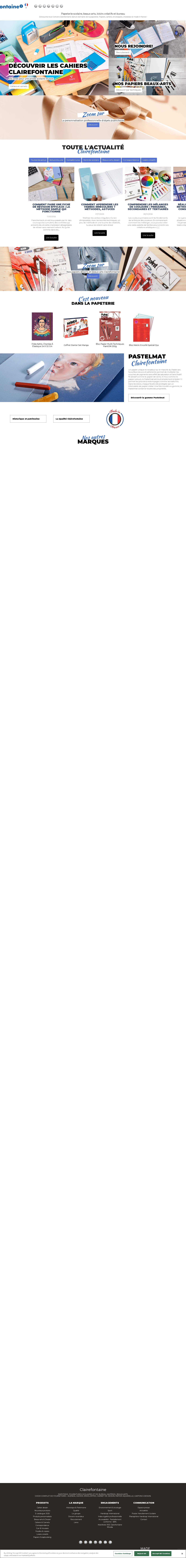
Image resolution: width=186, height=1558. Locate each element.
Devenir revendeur (76, 1517)
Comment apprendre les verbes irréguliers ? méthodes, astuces (76, 199)
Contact (143, 1520)
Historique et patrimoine (26, 419)
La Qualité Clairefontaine (69, 419)
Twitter (155, 6)
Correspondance (131, 160)
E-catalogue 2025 (42, 1514)
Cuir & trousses (42, 1529)
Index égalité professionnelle (110, 1517)
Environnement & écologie (110, 1508)
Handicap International (109, 1514)
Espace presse (144, 1508)
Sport (110, 1511)
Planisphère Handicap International (143, 1517)
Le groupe (76, 1514)
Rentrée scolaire (91, 160)
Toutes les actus (38, 160)
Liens (76, 1523)
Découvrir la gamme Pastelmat (147, 398)
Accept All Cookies (161, 1553)
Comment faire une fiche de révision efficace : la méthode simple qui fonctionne (43, 199)
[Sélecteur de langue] (140, 6)
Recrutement (122, 52)
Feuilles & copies (42, 1532)
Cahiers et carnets (18, 86)
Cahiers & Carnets (42, 1523)
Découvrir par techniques (128, 90)
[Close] (182, 1553)
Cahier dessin (42, 1508)
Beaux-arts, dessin (111, 160)
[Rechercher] (34, 6)
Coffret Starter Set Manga (76, 345)
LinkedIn (172, 6)
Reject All (141, 1553)
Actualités (144, 1511)
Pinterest (163, 6)
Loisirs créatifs (149, 160)
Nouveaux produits (42, 1511)
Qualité (76, 1511)
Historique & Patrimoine (76, 1508)
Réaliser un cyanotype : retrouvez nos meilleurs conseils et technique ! (142, 199)
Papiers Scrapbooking (42, 1538)
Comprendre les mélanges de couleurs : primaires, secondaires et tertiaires (109, 199)
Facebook (150, 6)
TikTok (176, 6)
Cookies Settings (123, 1553)
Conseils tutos (73, 160)
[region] (93, 1554)
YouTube (159, 6)
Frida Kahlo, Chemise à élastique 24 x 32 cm (42, 345)
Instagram (168, 6)
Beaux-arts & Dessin (42, 1520)
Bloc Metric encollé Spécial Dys (144, 345)
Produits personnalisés (42, 1517)
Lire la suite (43, 236)
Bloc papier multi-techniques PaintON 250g (110, 345)
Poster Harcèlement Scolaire (144, 1514)
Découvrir (93, 125)
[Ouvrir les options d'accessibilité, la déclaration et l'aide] (132, 6)
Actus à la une (56, 160)
